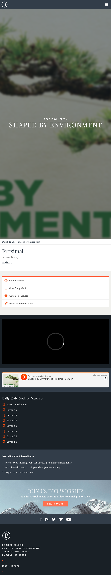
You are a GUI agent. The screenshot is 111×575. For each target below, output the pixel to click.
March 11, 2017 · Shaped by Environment (21, 242)
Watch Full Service (18, 295)
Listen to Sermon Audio (21, 303)
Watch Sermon (16, 280)
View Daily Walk (17, 288)
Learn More (55, 503)
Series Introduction (16, 404)
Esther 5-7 (11, 409)
